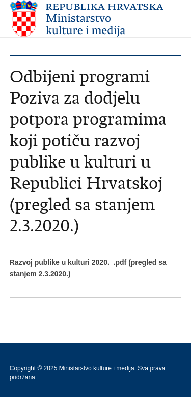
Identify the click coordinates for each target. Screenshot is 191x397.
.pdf (120, 262)
